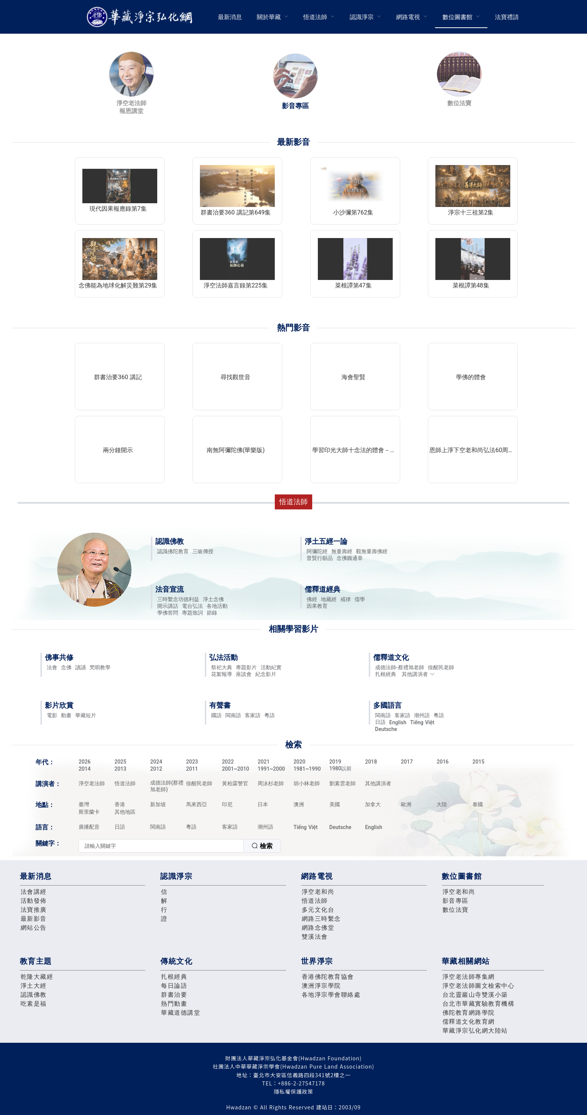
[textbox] (161, 846)
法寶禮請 (507, 17)
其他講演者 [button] (418, 674)
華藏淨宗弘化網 (141, 17)
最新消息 (230, 17)
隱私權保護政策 (293, 1091)
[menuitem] (229, 17)
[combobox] (180, 846)
